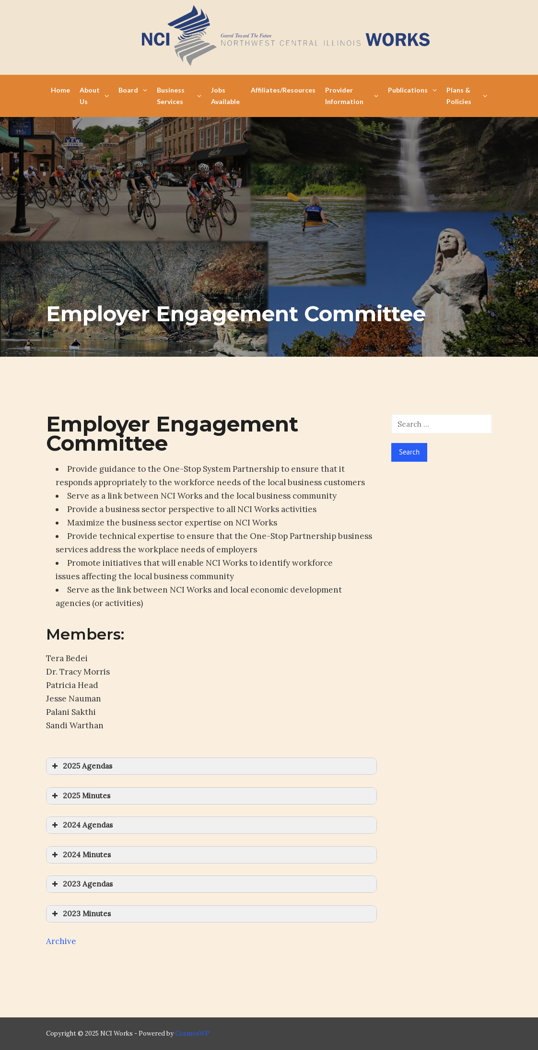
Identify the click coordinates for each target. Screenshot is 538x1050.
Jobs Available (225, 95)
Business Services (179, 95)
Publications (412, 90)
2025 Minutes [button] (80, 796)
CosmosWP (192, 1033)
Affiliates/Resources (283, 90)
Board (132, 90)
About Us (94, 95)
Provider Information (351, 95)
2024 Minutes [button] (80, 855)
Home (60, 90)
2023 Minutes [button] (80, 914)
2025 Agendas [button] (81, 766)
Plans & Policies (466, 95)
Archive (61, 941)
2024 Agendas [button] (81, 825)
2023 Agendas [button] (81, 884)
